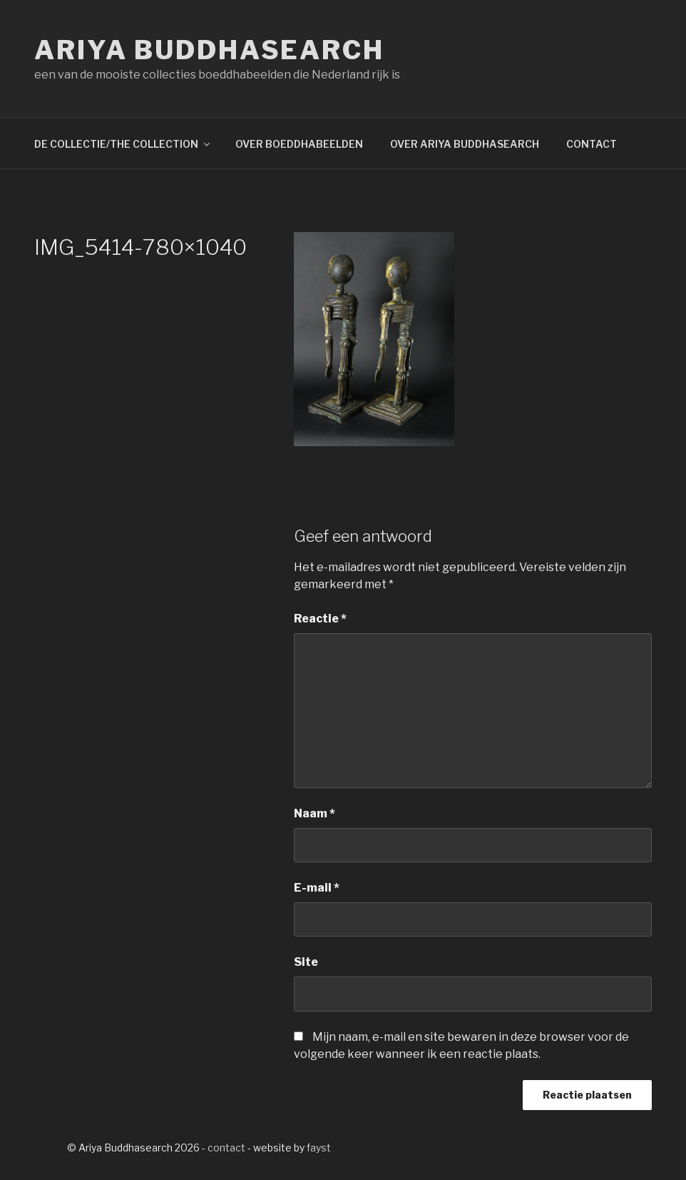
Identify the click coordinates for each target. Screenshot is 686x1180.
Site (306, 962)
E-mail (316, 887)
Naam (314, 813)
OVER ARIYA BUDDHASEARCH (464, 144)
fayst (319, 1147)
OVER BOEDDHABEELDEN (299, 144)
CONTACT (591, 144)
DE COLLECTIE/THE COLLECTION (123, 144)
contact (226, 1147)
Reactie (320, 618)
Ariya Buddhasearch (209, 50)
